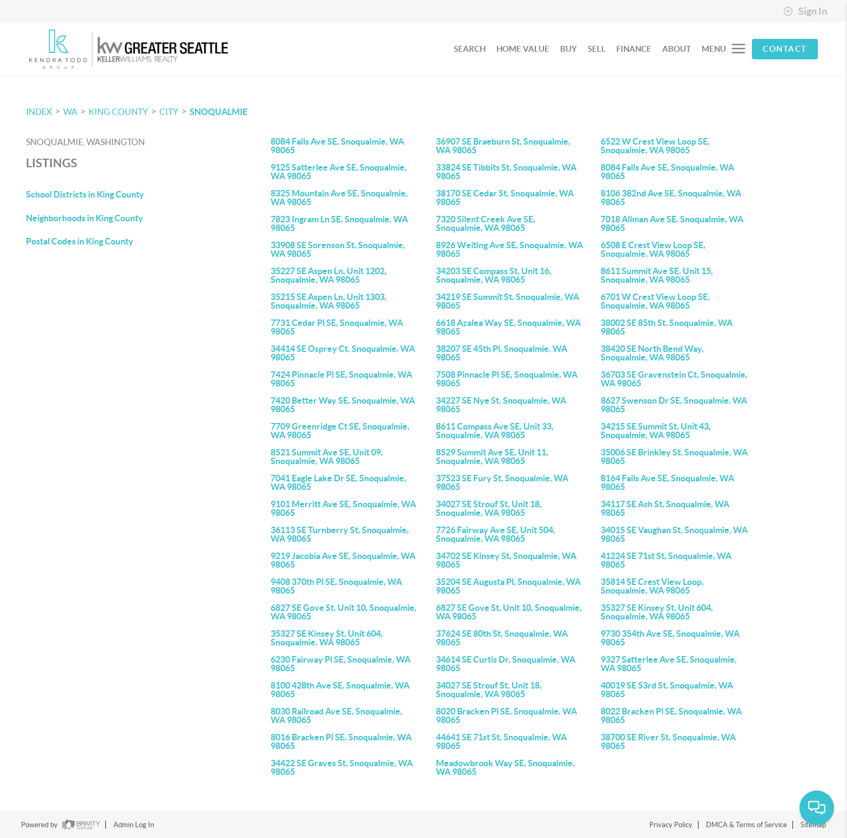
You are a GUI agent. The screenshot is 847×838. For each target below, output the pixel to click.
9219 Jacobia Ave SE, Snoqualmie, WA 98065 (343, 560)
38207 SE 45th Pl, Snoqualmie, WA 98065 (501, 353)
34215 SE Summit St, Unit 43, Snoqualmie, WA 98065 (656, 430)
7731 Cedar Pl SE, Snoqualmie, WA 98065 (337, 327)
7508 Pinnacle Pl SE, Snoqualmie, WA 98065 (506, 378)
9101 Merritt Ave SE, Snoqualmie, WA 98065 (343, 508)
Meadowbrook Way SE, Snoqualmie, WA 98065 (505, 767)
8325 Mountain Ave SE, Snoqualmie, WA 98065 (339, 197)
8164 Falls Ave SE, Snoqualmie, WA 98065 (667, 482)
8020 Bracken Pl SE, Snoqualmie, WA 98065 (506, 715)
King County (118, 112)
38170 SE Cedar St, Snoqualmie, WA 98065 (505, 197)
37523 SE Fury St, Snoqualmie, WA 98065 (502, 482)
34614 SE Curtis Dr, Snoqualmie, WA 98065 (505, 663)
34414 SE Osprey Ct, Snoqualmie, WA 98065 (343, 353)
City (168, 112)
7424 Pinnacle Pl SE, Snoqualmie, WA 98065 (341, 378)
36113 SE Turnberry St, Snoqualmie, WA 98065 (340, 534)
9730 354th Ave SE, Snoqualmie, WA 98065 (670, 637)
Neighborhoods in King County (84, 218)
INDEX (39, 112)
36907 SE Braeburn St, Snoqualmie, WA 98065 (503, 145)
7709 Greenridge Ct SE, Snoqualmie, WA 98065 (340, 430)
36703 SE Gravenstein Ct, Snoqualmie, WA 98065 (674, 378)
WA (70, 112)
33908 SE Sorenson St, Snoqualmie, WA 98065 (338, 249)
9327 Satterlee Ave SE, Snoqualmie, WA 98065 (669, 663)
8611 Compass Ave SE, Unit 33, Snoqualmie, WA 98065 (495, 430)
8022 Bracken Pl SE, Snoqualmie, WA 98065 (671, 715)
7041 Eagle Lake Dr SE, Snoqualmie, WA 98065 (338, 482)
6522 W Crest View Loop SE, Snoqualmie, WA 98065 (655, 145)
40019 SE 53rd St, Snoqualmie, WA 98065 (667, 689)
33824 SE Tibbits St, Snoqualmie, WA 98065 (506, 171)
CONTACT (785, 48)
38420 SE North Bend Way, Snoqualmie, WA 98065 (652, 353)
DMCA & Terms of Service (746, 825)
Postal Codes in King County (79, 241)
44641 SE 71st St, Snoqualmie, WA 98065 (501, 741)
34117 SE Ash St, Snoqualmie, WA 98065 (665, 508)
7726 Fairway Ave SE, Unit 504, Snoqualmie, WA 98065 (495, 534)
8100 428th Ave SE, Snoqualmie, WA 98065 (340, 689)
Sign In (805, 11)
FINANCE (633, 48)
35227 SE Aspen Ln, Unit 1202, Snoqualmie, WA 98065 (329, 275)
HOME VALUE (522, 48)
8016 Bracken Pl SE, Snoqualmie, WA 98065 (341, 741)
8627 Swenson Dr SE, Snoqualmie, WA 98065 (674, 404)
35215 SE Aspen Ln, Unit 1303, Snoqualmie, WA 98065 (329, 301)
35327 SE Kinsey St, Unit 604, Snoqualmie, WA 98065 (657, 612)
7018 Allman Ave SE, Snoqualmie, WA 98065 (672, 223)
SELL (597, 48)
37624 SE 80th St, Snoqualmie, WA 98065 (502, 637)
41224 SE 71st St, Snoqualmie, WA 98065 (666, 560)
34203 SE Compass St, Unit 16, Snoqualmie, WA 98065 (494, 275)
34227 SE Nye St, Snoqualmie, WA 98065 (501, 404)
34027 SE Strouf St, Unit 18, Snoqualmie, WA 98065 (489, 508)
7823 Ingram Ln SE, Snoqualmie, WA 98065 (339, 223)
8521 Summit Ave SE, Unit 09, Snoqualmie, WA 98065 (327, 456)
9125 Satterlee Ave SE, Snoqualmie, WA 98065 (339, 171)
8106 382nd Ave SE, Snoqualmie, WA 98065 (671, 197)
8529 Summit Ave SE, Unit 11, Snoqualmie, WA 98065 (492, 456)
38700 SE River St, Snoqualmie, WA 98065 (668, 741)
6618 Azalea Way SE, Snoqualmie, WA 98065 (508, 327)
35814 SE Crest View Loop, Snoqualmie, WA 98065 (652, 586)
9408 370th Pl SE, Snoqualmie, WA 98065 (336, 586)
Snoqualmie (218, 112)
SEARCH (470, 48)
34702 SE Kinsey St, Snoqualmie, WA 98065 (506, 560)
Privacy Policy (671, 825)
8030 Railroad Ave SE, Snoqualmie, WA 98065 (336, 715)
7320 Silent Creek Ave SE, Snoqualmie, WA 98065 (485, 223)
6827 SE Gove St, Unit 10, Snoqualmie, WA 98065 (343, 612)
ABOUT (676, 48)
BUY (568, 48)
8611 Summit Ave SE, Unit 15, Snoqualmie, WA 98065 (657, 275)
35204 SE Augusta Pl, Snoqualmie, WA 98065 (508, 586)
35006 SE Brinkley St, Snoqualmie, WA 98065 (674, 456)
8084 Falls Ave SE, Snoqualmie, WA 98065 (337, 145)
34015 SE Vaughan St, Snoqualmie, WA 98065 (674, 534)
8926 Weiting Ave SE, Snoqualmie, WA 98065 (509, 249)
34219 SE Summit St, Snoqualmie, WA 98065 (507, 301)
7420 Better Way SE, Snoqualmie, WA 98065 (343, 404)
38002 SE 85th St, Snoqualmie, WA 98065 (666, 327)
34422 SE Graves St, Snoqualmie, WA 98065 (342, 767)
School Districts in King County (85, 194)
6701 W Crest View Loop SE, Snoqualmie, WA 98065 (655, 301)
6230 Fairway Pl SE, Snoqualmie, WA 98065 (341, 663)
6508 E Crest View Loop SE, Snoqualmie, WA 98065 (653, 249)
